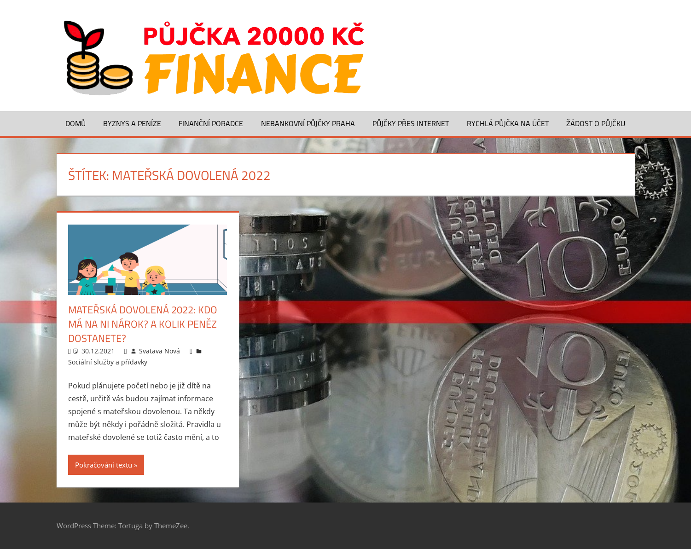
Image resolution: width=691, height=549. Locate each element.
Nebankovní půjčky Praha (308, 123)
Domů (75, 123)
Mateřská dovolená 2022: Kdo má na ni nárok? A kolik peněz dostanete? (142, 324)
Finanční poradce (211, 123)
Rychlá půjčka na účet (508, 123)
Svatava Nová (159, 351)
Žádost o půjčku (595, 123)
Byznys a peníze (132, 123)
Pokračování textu (103, 464)
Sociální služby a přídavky (107, 362)
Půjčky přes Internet (410, 123)
